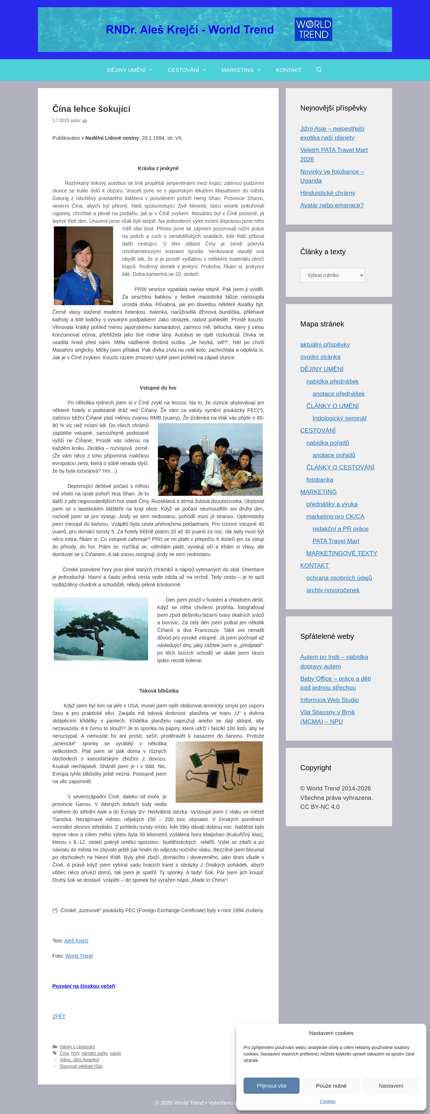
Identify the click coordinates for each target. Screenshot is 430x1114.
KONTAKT (288, 70)
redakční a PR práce (341, 528)
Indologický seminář (340, 418)
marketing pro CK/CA (335, 516)
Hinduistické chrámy (327, 193)
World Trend (79, 956)
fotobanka (320, 479)
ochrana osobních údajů (339, 578)
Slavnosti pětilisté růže (81, 1066)
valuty (115, 1053)
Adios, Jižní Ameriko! (79, 1059)
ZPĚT (58, 1016)
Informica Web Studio (329, 700)
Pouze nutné (331, 1086)
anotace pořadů (334, 455)
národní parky (95, 1053)
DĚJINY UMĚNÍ (134, 70)
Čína (64, 1053)
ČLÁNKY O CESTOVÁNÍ (340, 467)
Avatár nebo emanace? (332, 205)
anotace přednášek (339, 393)
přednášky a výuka (332, 504)
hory (75, 1053)
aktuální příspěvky (325, 344)
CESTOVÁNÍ (191, 70)
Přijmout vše (272, 1086)
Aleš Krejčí (76, 941)
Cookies (327, 1101)
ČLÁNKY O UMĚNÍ (332, 406)
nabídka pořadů (327, 442)
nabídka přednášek (332, 381)
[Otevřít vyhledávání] (319, 70)
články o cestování (77, 1046)
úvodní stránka (320, 357)
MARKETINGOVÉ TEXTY (341, 553)
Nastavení (391, 1086)
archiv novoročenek (333, 590)
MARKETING (245, 70)
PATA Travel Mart (336, 541)
